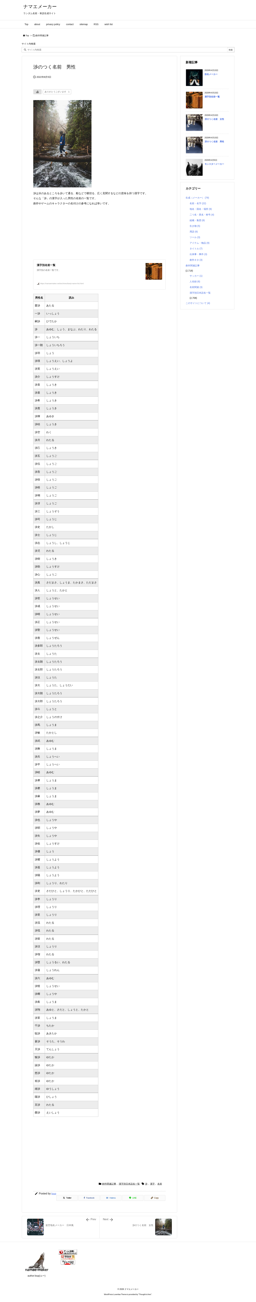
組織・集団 (197, 220)
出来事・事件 (198, 254)
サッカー (196, 275)
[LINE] (132, 1198)
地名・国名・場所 (201, 209)
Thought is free (145, 1294)
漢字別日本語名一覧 (129, 1183)
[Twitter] (67, 1198)
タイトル (196, 248)
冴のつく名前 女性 (214, 119)
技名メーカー (211, 74)
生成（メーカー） (197, 197)
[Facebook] (89, 1198)
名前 (159, 1183)
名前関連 (196, 287)
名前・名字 (198, 203)
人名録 (195, 281)
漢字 (152, 1183)
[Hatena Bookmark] (111, 1198)
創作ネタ (196, 260)
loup (53, 1193)
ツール (195, 237)
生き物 (195, 226)
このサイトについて (198, 303)
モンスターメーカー (214, 164)
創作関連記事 (42, 35)
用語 (194, 231)
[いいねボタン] (37, 91)
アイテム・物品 (199, 243)
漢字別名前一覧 (212, 96)
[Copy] (154, 1198)
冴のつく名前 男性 (214, 141)
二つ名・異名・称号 (202, 214)
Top (27, 35)
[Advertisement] (99, 232)
